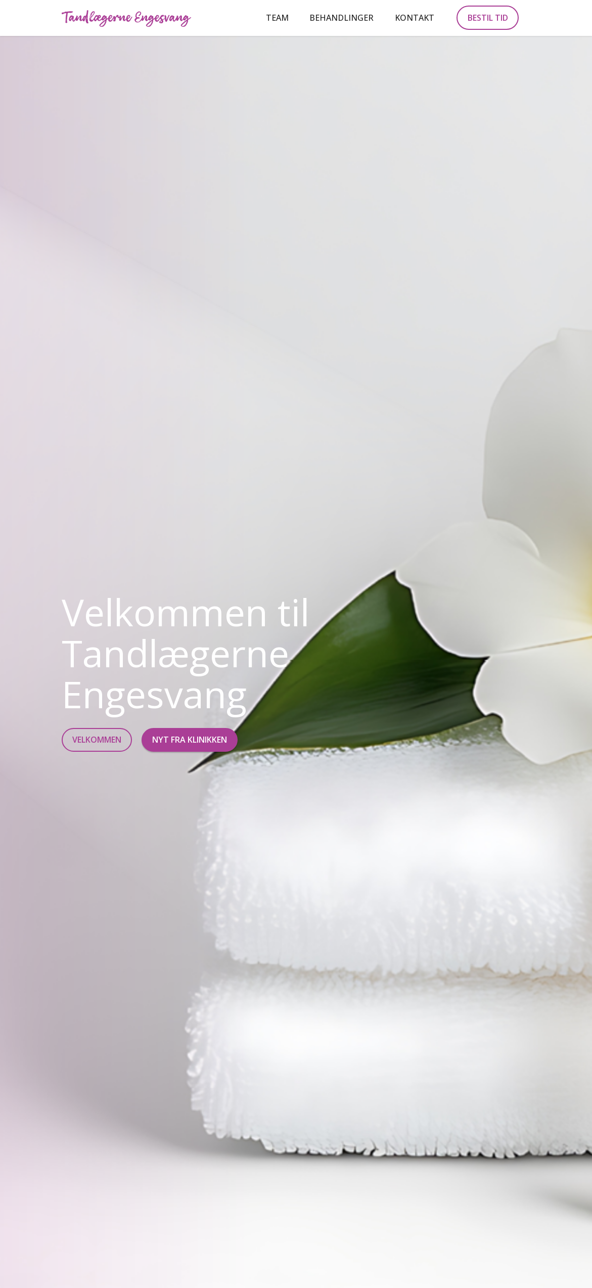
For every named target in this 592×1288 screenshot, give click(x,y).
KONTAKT (414, 17)
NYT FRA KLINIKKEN (189, 739)
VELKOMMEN (96, 739)
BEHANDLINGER (341, 17)
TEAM (277, 17)
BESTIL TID (488, 17)
